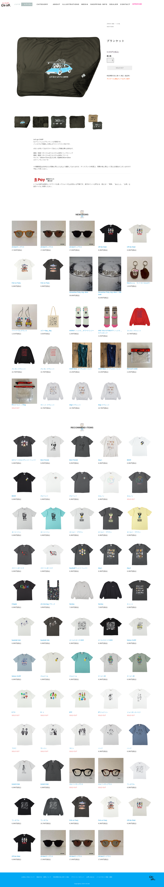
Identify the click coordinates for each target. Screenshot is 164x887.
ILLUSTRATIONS (70, 4)
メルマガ (17, 4)
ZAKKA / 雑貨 (110, 23)
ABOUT (56, 4)
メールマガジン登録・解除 (104, 877)
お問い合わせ (90, 877)
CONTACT (125, 4)
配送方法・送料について (44, 877)
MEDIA (84, 4)
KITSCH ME (137, 4)
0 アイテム (27, 4)
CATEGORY (44, 4)
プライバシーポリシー (77, 877)
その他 (118, 23)
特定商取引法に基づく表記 (61, 877)
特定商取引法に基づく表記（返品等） (119, 76)
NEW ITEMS (110, 26)
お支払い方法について (28, 877)
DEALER (114, 4)
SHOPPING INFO (98, 4)
